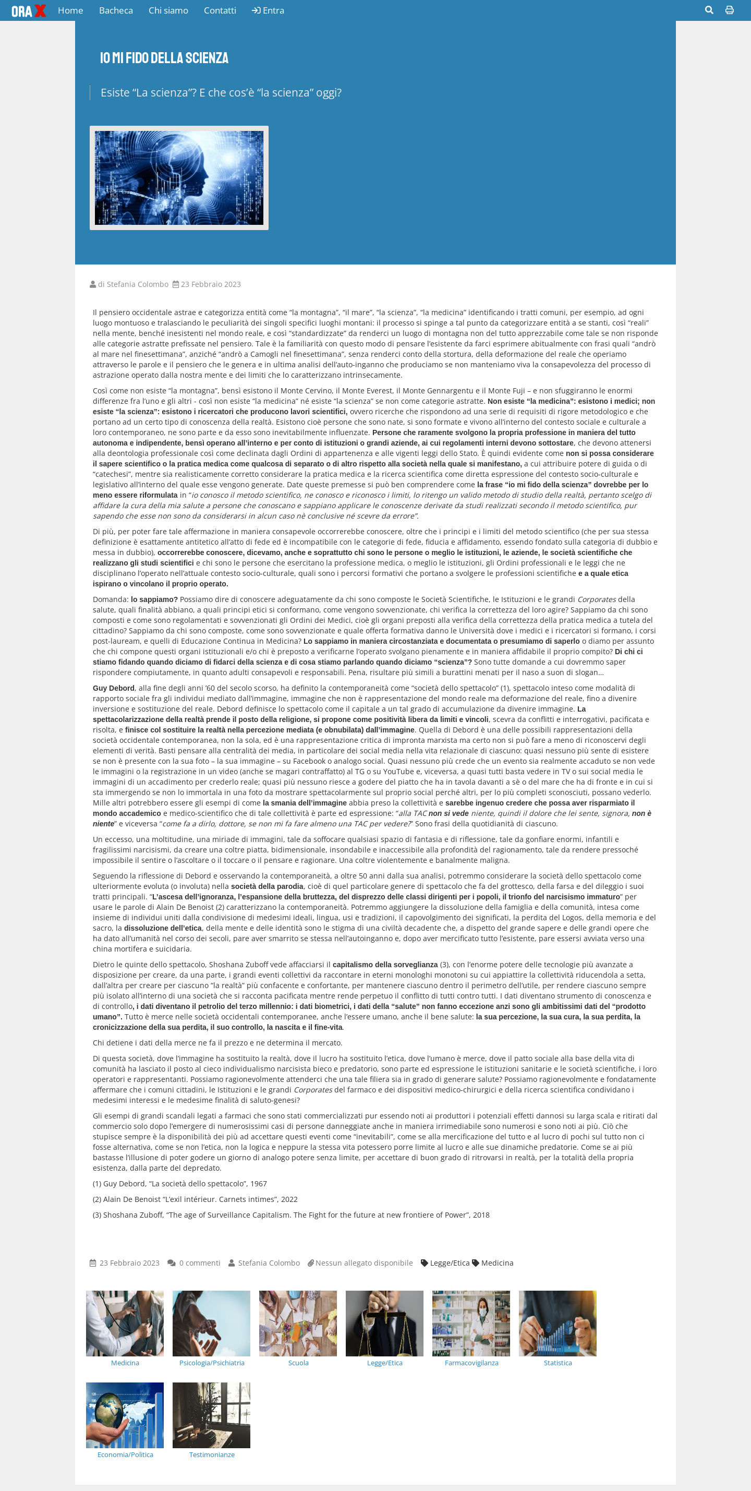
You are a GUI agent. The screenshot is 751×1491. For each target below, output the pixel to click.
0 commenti (200, 1263)
